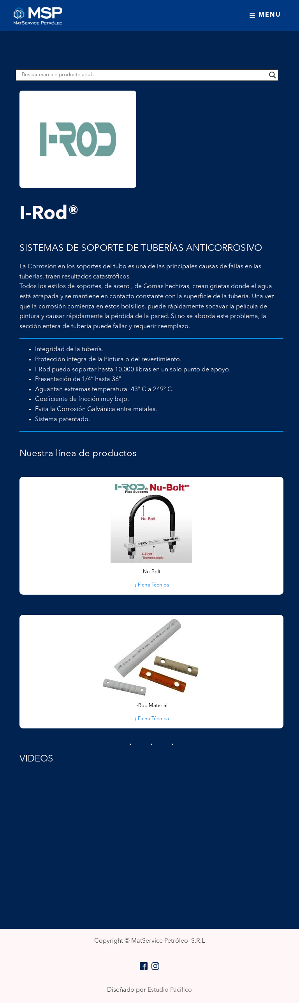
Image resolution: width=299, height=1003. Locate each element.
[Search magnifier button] (272, 75)
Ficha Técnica (153, 585)
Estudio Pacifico (170, 990)
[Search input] (143, 75)
